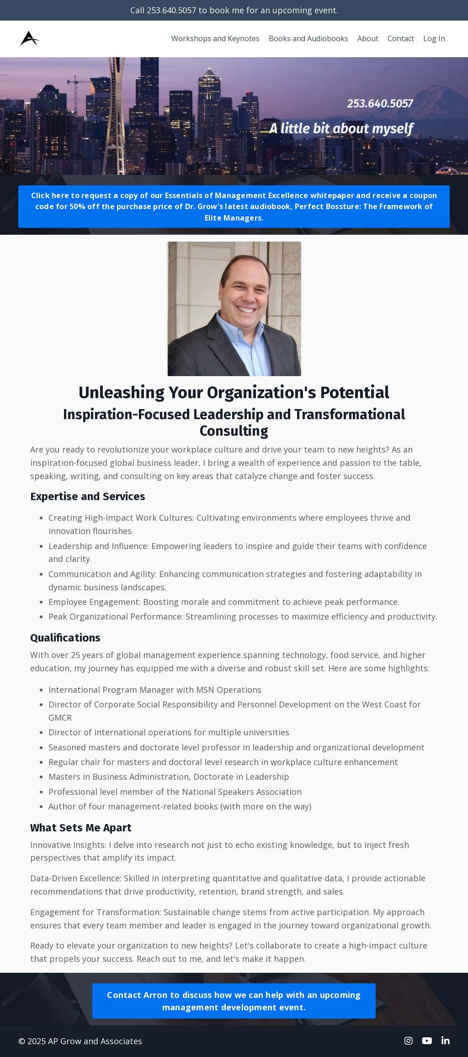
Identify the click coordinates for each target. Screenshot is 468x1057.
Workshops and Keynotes (215, 38)
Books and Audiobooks (308, 38)
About (367, 38)
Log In (434, 38)
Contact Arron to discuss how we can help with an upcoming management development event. (234, 1001)
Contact (401, 38)
